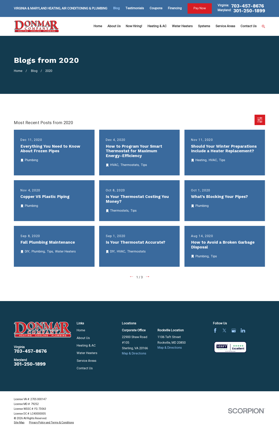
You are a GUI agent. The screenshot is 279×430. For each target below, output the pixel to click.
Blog (116, 8)
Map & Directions (134, 353)
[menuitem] (19, 423)
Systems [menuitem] (204, 26)
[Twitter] (224, 330)
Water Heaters (87, 353)
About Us (83, 338)
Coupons (156, 8)
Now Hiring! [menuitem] (134, 26)
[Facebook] (215, 330)
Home (81, 330)
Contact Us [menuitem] (248, 26)
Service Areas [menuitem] (225, 26)
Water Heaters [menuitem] (182, 26)
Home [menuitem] (98, 26)
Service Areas (86, 360)
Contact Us (85, 368)
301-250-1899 (249, 10)
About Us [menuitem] (114, 26)
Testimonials (135, 8)
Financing (175, 8)
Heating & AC (86, 345)
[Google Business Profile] (233, 330)
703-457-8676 (247, 6)
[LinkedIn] (243, 330)
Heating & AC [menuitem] (157, 26)
